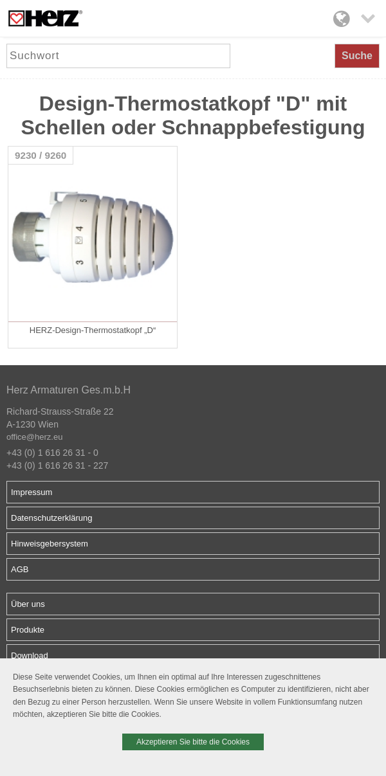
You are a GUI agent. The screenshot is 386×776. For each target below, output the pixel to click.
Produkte (27, 630)
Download (29, 655)
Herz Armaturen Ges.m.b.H (68, 389)
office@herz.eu (34, 437)
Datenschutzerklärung (51, 518)
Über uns (28, 604)
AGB (19, 569)
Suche (357, 55)
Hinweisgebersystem (49, 543)
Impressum (31, 492)
